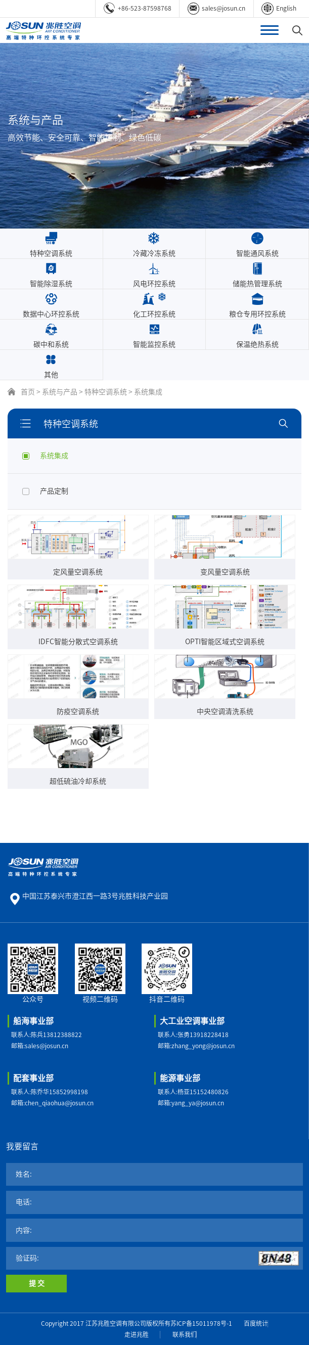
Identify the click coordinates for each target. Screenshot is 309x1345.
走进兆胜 (136, 1334)
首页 (28, 391)
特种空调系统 (105, 391)
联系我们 (184, 1334)
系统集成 (148, 391)
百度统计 (256, 1323)
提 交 (37, 1283)
